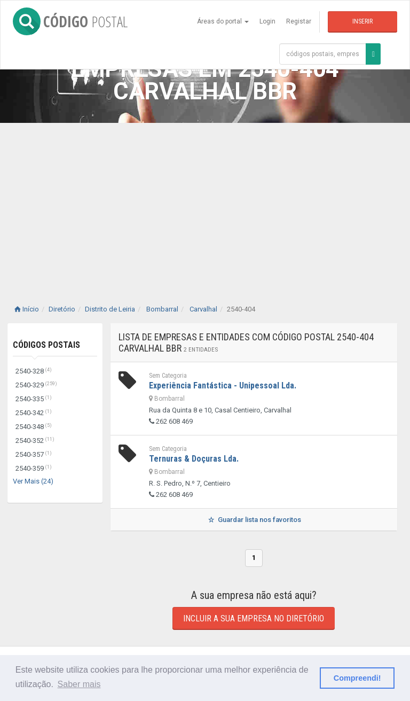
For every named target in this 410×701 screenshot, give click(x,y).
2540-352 (34, 441)
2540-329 (36, 385)
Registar (298, 21)
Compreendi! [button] (357, 678)
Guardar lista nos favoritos (254, 520)
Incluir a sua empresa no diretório (253, 618)
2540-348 (33, 427)
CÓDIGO (70, 21)
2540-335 (33, 399)
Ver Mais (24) (33, 481)
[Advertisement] (205, 203)
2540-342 (33, 413)
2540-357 (33, 454)
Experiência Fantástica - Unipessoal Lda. (222, 385)
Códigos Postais (46, 345)
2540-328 (33, 371)
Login (267, 21)
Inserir (362, 21)
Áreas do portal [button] (223, 21)
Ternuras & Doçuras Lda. (194, 459)
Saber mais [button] (79, 684)
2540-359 (33, 468)
